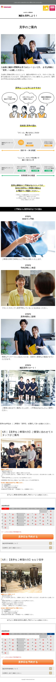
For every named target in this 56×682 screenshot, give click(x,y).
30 (47, 523)
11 (9, 642)
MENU (52, 8)
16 (47, 642)
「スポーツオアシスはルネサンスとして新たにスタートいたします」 (28, 2)
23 (47, 520)
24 (2, 523)
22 (40, 520)
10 (2, 642)
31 (2, 526)
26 (17, 523)
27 (24, 523)
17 (2, 520)
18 (9, 520)
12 (17, 642)
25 (9, 523)
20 (24, 520)
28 (32, 523)
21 (32, 520)
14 (32, 642)
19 (17, 520)
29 (40, 523)
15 (40, 642)
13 (24, 642)
